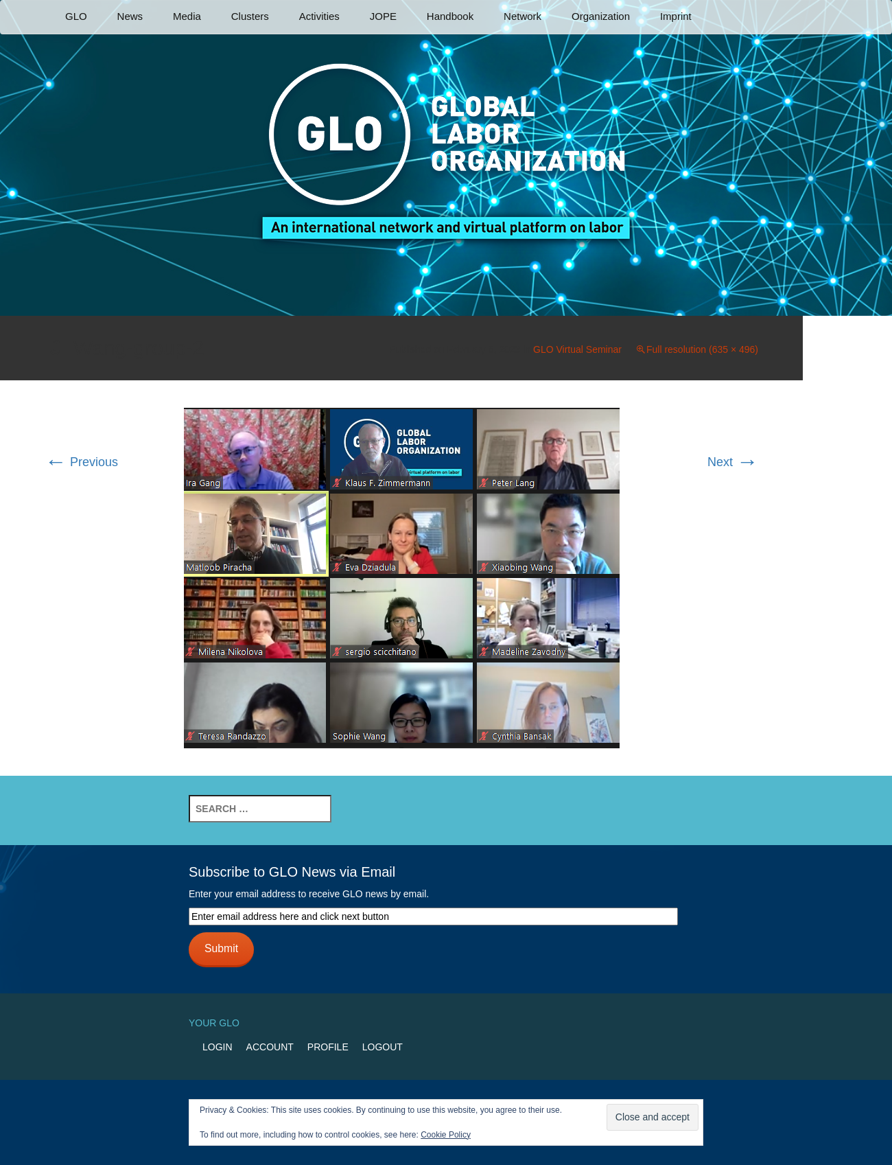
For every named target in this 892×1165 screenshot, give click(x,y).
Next (732, 462)
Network (522, 16)
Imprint (676, 16)
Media (187, 16)
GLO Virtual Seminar (577, 349)
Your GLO (214, 1022)
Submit (221, 948)
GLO (76, 16)
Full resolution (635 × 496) (702, 349)
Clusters (250, 16)
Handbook (450, 16)
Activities (319, 16)
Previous (81, 462)
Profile (328, 1046)
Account (270, 1046)
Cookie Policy (446, 1135)
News (130, 16)
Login (217, 1046)
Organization (601, 16)
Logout (382, 1046)
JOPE (383, 16)
